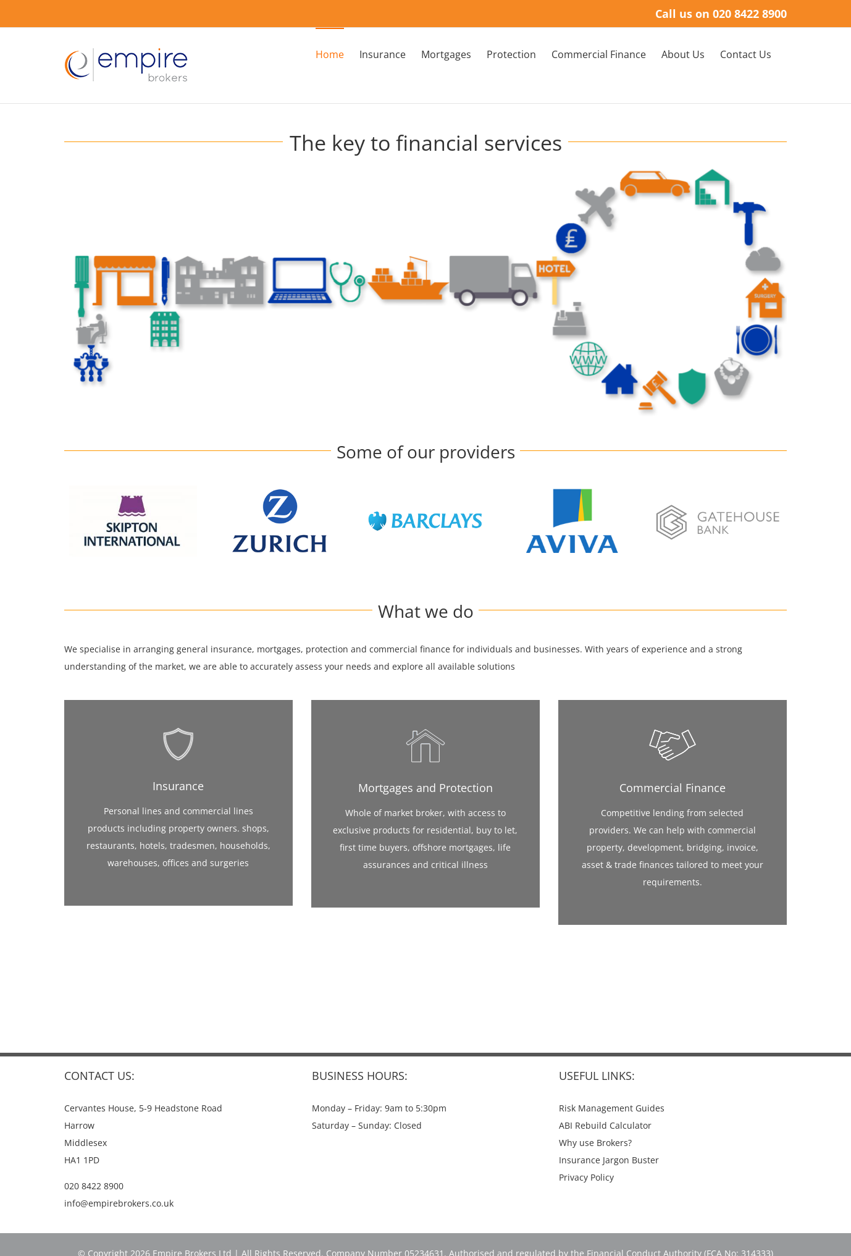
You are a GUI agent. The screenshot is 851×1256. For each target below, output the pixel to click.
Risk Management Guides (611, 1108)
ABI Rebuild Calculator (605, 1125)
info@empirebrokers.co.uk (119, 1203)
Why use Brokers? (595, 1143)
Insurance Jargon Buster (609, 1160)
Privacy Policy (586, 1177)
